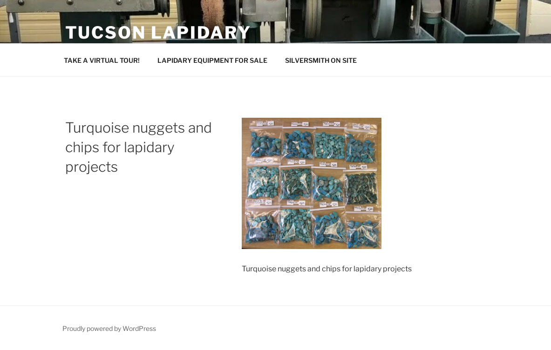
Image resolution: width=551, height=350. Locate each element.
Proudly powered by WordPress (109, 328)
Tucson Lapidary (158, 32)
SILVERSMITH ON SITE (321, 60)
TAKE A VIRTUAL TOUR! (102, 60)
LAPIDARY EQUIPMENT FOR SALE (212, 60)
